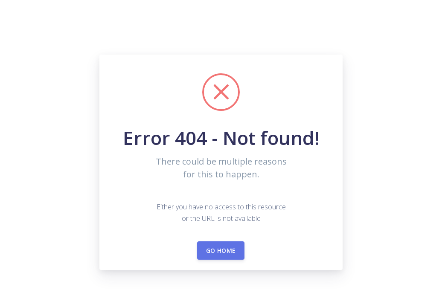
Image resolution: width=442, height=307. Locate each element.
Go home (221, 250)
